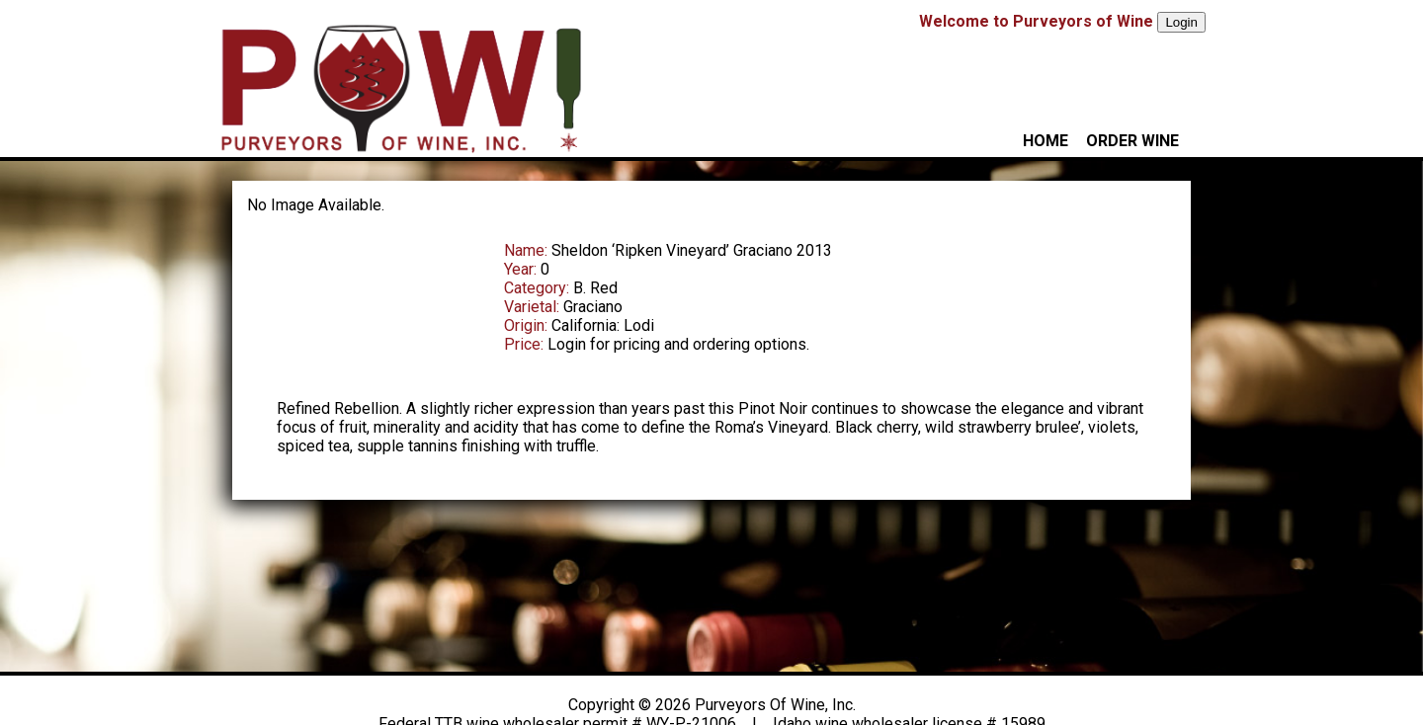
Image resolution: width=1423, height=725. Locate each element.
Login (1181, 22)
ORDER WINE (1132, 140)
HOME (1045, 140)
